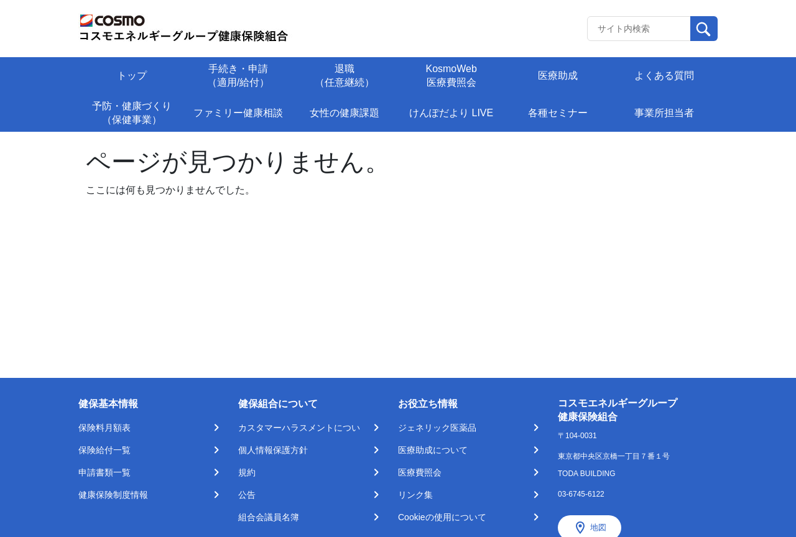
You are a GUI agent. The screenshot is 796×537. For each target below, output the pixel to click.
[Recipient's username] (639, 28)
